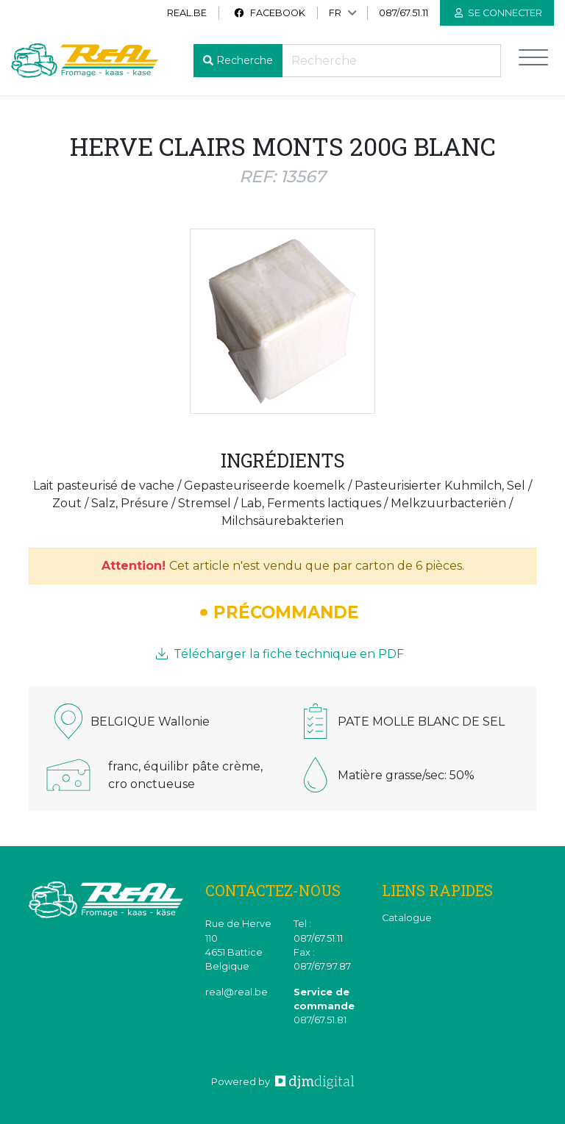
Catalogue (407, 917)
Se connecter (498, 12)
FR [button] (335, 12)
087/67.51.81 (320, 1019)
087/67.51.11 (403, 12)
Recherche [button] (244, 60)
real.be (187, 12)
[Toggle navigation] (533, 60)
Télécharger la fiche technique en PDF (280, 654)
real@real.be (236, 992)
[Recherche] (391, 60)
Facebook (269, 12)
